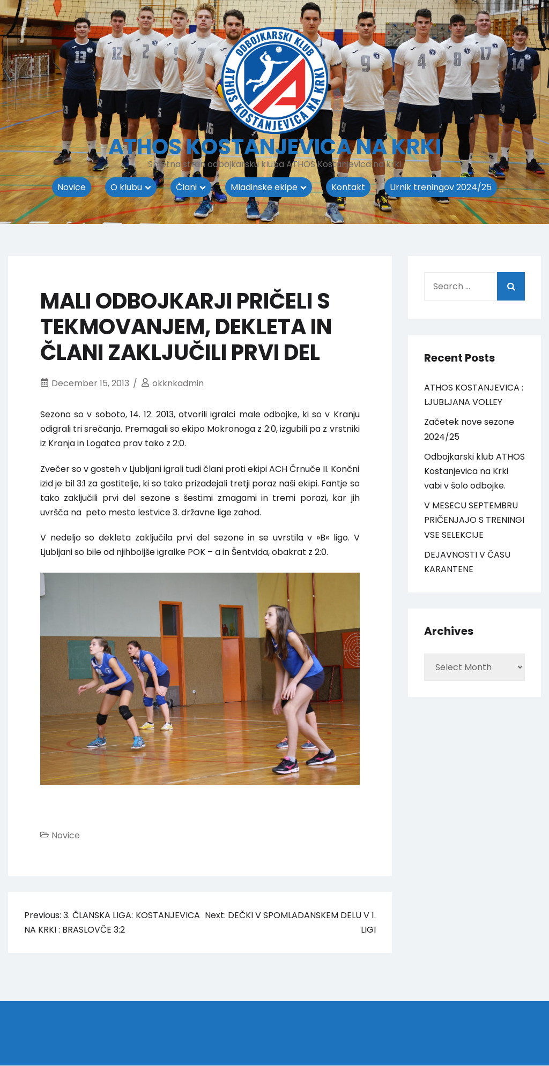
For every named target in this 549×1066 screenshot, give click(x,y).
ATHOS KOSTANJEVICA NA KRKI (274, 147)
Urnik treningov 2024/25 (441, 187)
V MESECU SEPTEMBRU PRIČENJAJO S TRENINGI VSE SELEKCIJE (474, 519)
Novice (71, 187)
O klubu (126, 187)
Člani (186, 187)
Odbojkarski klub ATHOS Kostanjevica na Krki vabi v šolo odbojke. (474, 471)
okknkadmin (178, 383)
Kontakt (348, 187)
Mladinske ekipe (264, 187)
